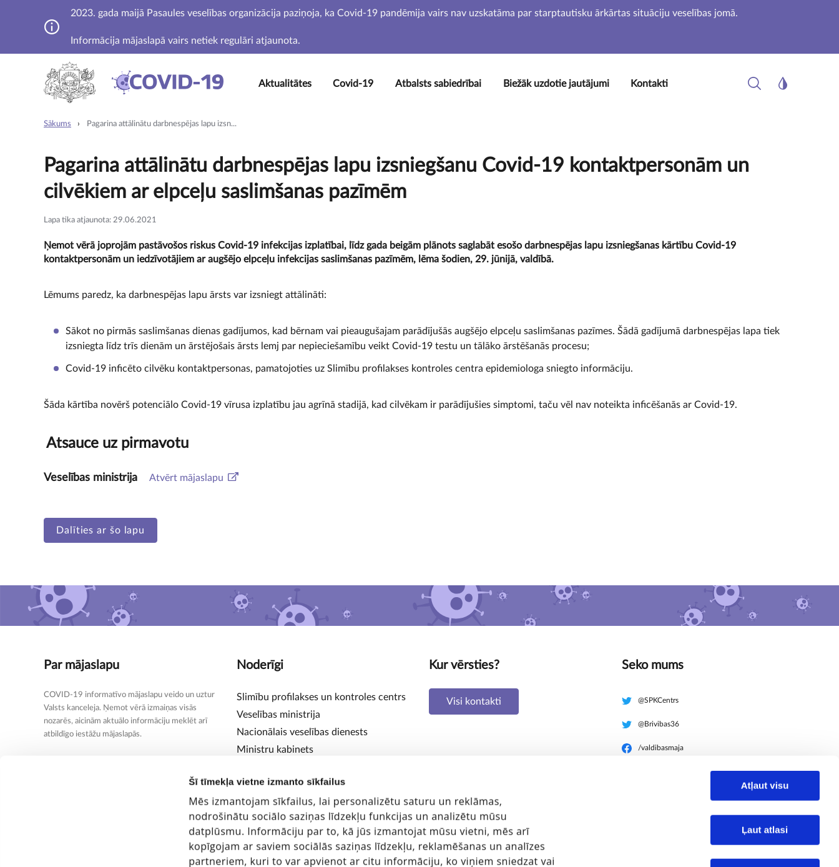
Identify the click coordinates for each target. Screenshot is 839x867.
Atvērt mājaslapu (186, 478)
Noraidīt (765, 766)
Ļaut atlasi (765, 722)
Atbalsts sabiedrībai (438, 84)
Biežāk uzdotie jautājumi (556, 84)
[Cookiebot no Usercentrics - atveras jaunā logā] (80, 842)
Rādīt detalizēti (705, 830)
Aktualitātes (285, 84)
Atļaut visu (765, 678)
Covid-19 (353, 84)
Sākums (57, 124)
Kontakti (649, 84)
